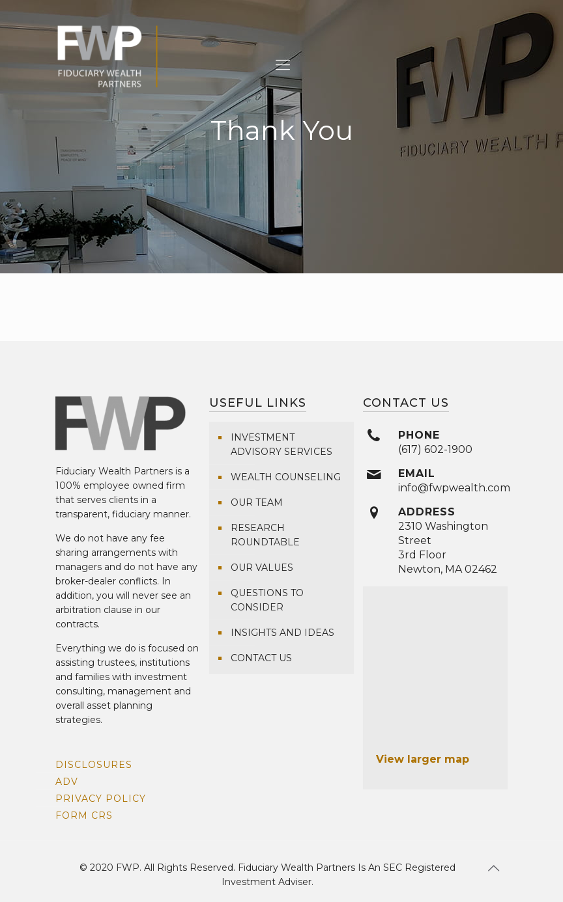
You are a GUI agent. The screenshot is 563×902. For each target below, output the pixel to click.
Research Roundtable (265, 535)
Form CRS (84, 815)
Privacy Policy (100, 798)
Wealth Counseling (286, 477)
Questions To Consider (267, 600)
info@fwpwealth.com (454, 488)
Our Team (257, 502)
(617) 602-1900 (435, 449)
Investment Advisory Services (281, 444)
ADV (66, 781)
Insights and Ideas (282, 632)
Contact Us (261, 658)
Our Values (262, 567)
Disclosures (93, 765)
